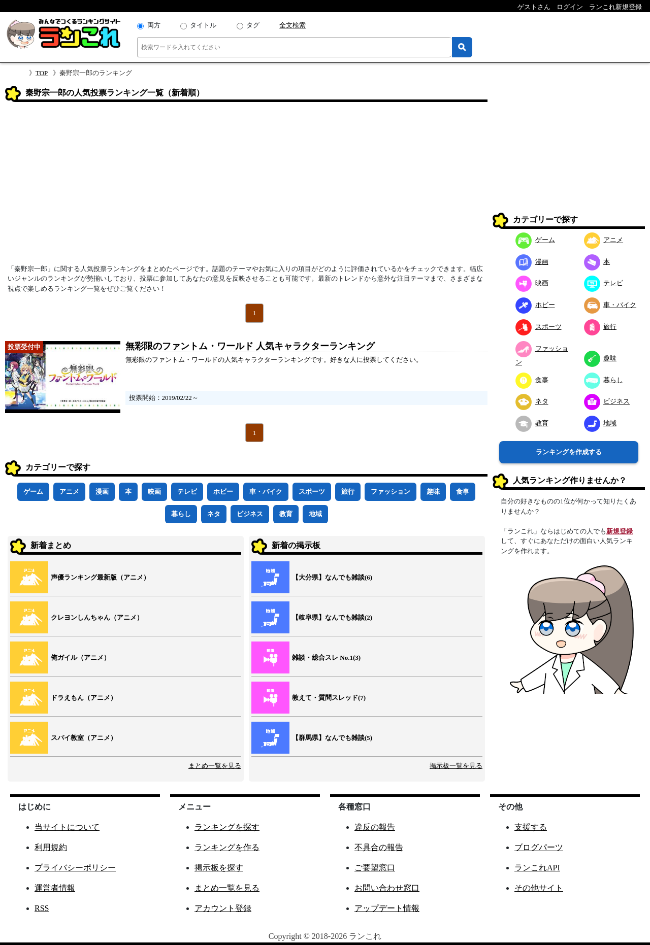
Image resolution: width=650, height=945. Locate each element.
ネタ (213, 514)
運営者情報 (55, 888)
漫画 (102, 491)
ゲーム (33, 491)
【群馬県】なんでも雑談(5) (332, 737)
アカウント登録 (222, 908)
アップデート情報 (386, 908)
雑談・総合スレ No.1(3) (326, 657)
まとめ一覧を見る (214, 765)
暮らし (181, 514)
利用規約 (51, 847)
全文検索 (292, 25)
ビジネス (250, 514)
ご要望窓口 (374, 867)
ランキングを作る (226, 847)
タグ (252, 25)
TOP (42, 73)
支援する (530, 827)
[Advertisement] (246, 186)
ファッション (390, 491)
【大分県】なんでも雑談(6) (332, 577)
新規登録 (619, 531)
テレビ (187, 491)
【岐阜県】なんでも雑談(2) (332, 617)
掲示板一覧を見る (456, 765)
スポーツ (312, 491)
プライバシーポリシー (75, 867)
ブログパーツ (538, 847)
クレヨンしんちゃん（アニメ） (97, 617)
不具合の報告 (378, 847)
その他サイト (538, 888)
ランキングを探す (226, 827)
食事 (462, 491)
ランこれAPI (537, 867)
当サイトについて (67, 827)
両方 (153, 25)
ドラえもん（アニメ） (84, 697)
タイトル (203, 25)
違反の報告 (374, 827)
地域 (315, 514)
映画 (154, 491)
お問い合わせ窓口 (386, 888)
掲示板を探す (218, 867)
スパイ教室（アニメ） (84, 737)
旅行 (347, 491)
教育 (285, 514)
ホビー (223, 491)
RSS (42, 908)
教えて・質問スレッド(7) (329, 697)
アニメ (69, 491)
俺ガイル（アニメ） (80, 657)
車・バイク (265, 491)
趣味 (433, 491)
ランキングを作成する (569, 452)
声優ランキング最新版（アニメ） (100, 577)
